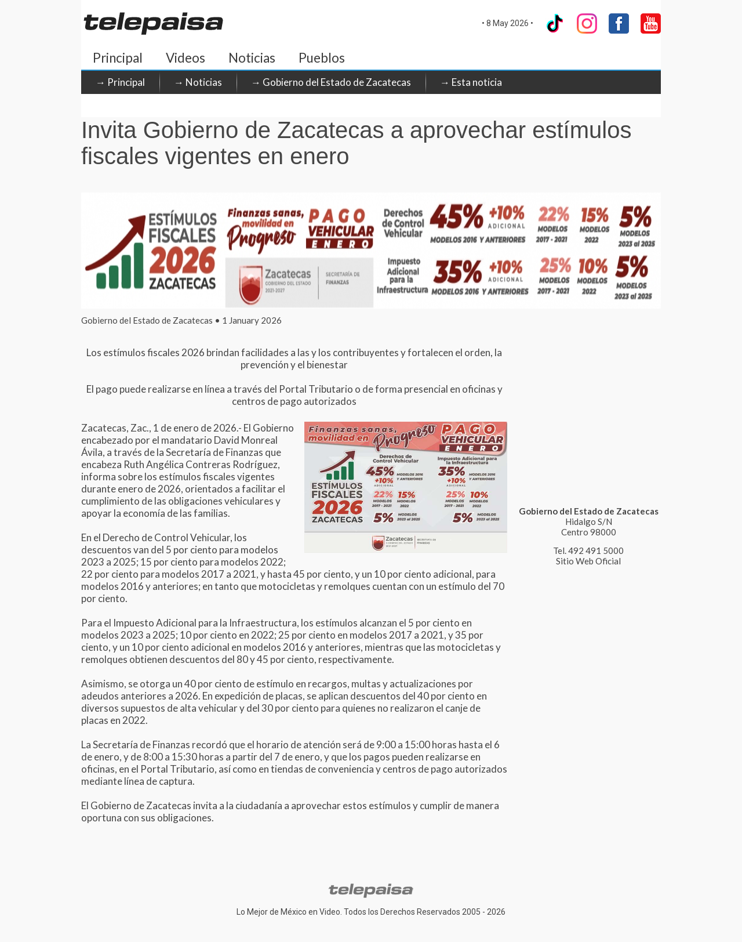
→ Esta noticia (471, 82)
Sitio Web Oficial (588, 561)
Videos (185, 58)
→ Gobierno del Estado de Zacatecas (331, 82)
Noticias (251, 58)
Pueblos (322, 58)
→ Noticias (198, 82)
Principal (118, 58)
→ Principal (120, 82)
